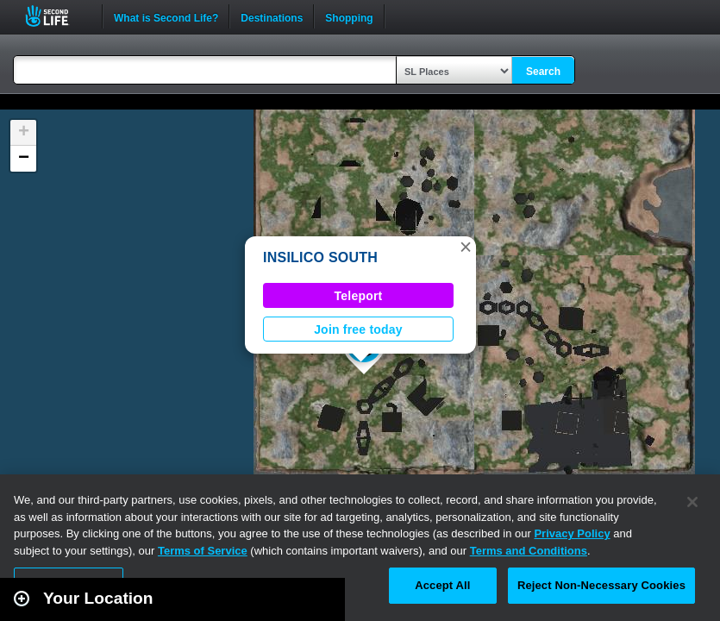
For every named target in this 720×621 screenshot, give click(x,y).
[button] (465, 246)
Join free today (358, 329)
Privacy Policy (572, 533)
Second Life (56, 16)
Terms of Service (202, 550)
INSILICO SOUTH (320, 257)
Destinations (272, 16)
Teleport (359, 296)
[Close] (692, 502)
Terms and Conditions (528, 550)
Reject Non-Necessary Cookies (601, 585)
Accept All (442, 585)
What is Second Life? (166, 16)
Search (543, 72)
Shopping (349, 16)
